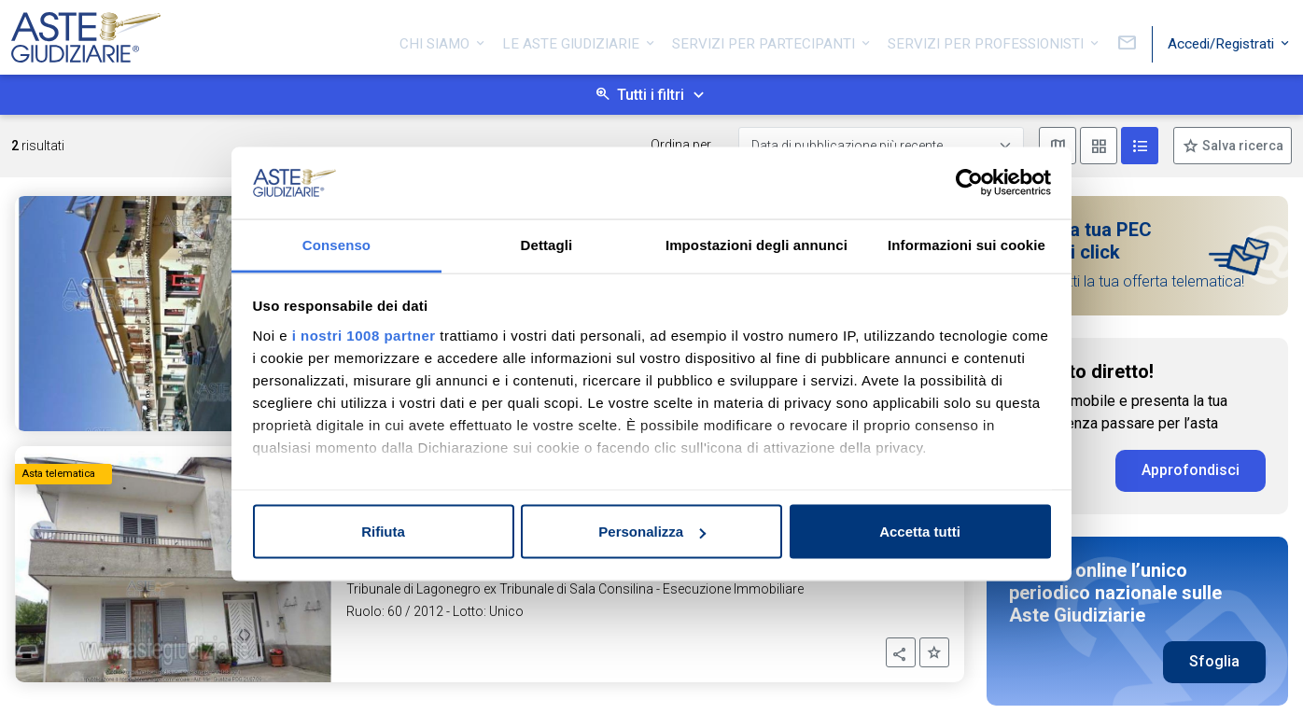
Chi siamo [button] (436, 40)
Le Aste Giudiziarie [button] (572, 40)
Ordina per (681, 144)
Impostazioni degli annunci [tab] (757, 244)
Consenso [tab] (336, 244)
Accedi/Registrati (1223, 40)
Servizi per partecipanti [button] (765, 40)
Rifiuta (383, 531)
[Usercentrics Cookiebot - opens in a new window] (969, 183)
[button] (901, 652)
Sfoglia (1214, 661)
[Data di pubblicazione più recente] (881, 146)
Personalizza (652, 531)
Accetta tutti (919, 531)
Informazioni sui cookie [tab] (966, 244)
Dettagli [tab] (547, 244)
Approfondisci (1191, 470)
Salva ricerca (1241, 145)
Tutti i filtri (650, 95)
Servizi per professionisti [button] (987, 40)
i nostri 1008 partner (364, 335)
